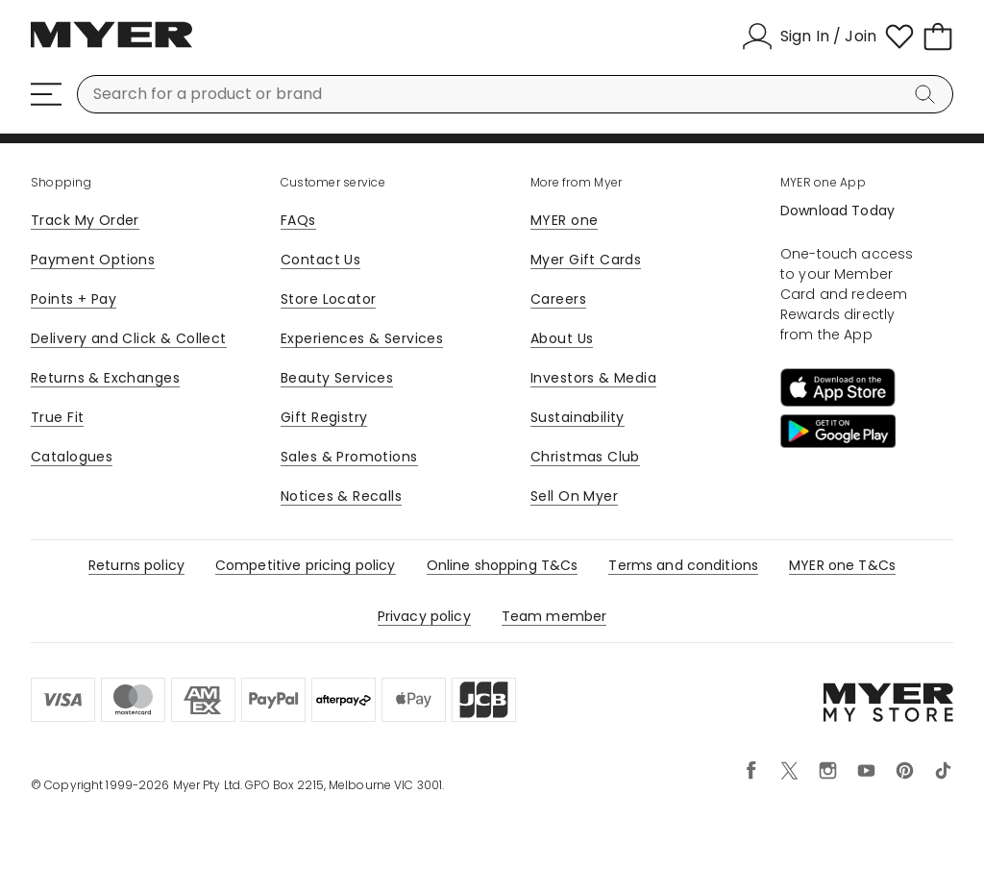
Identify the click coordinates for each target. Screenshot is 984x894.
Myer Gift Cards (585, 259)
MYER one (564, 220)
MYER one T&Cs (842, 565)
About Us (561, 338)
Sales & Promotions (349, 456)
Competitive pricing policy (305, 565)
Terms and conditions (683, 565)
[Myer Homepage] (111, 45)
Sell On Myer (574, 496)
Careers (558, 299)
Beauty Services (337, 377)
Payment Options (93, 259)
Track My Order (85, 220)
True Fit (57, 417)
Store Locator (328, 299)
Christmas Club (585, 456)
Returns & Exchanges (105, 377)
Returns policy (136, 565)
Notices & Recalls (341, 496)
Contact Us (320, 259)
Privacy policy (424, 616)
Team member (554, 616)
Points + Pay (73, 299)
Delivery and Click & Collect (129, 338)
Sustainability (577, 417)
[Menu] (46, 94)
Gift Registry (324, 417)
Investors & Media (593, 377)
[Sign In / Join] (809, 36)
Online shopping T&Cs (502, 565)
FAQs (298, 220)
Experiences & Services (362, 338)
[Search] (928, 94)
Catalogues (71, 456)
